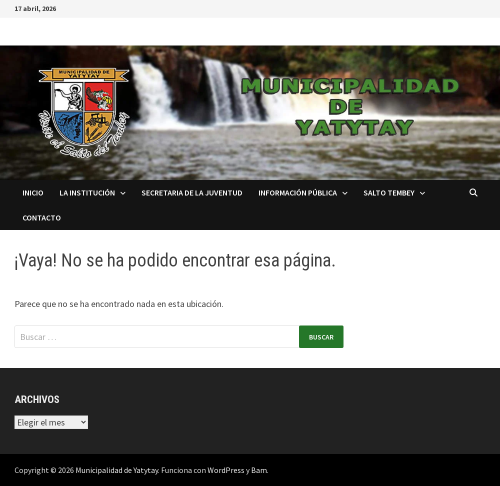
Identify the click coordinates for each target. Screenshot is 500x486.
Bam (259, 470)
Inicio (33, 193)
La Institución (87, 193)
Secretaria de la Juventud (192, 193)
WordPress (226, 470)
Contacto (41, 217)
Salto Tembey (389, 193)
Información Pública (297, 193)
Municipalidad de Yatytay (117, 470)
